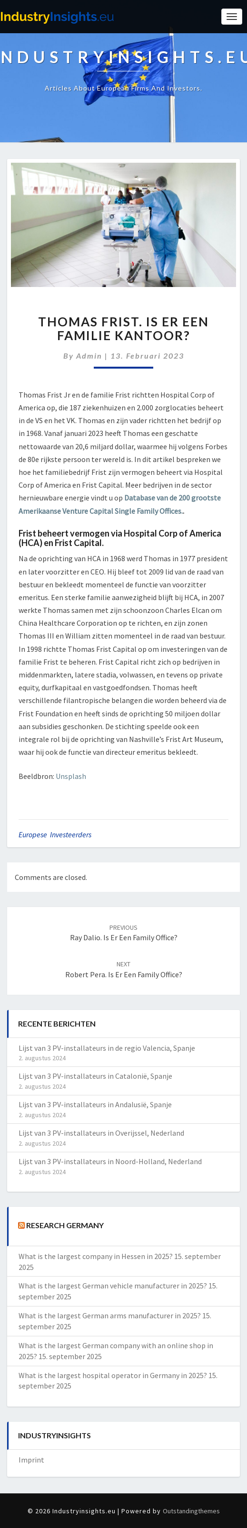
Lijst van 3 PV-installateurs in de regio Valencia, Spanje (107, 1048)
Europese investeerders (55, 834)
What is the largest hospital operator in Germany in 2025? (113, 1375)
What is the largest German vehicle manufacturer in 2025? (113, 1285)
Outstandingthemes (191, 1511)
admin (89, 355)
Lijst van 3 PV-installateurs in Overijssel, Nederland (101, 1133)
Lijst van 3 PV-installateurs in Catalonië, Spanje (95, 1076)
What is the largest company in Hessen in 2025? (96, 1256)
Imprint (31, 1459)
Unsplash (71, 776)
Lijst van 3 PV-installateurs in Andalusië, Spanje (95, 1104)
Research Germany (65, 1225)
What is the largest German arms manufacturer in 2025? (110, 1315)
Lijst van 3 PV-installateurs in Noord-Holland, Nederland (110, 1161)
